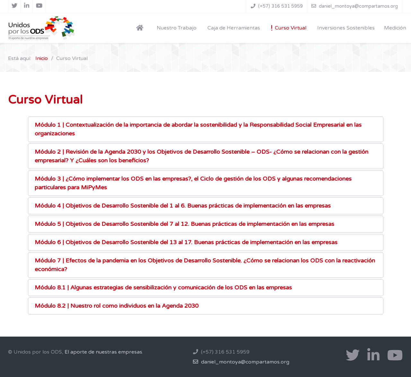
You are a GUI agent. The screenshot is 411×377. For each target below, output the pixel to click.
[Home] (141, 27)
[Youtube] (39, 6)
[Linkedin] (27, 6)
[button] (205, 129)
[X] (14, 6)
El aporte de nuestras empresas (103, 352)
